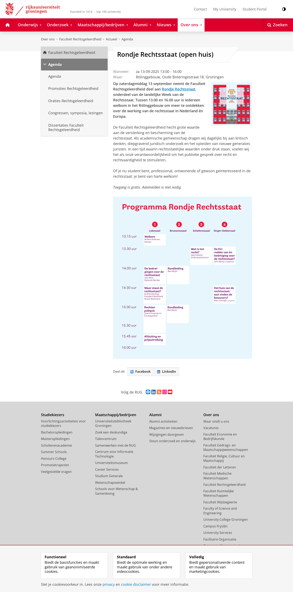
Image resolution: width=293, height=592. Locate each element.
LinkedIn (166, 371)
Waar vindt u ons (216, 421)
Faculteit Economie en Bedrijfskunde (220, 436)
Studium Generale (109, 476)
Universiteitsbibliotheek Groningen (113, 423)
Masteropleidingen (55, 439)
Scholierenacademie (56, 445)
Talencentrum (106, 439)
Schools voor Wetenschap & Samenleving (116, 491)
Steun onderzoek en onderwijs (172, 441)
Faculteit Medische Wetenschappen (217, 476)
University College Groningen (225, 519)
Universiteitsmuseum (111, 463)
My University (224, 9)
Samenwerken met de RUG (115, 445)
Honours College (53, 458)
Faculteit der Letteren (219, 467)
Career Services (107, 469)
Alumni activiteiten (163, 421)
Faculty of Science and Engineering (220, 510)
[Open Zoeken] (277, 24)
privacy (109, 584)
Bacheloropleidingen (56, 432)
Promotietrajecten (55, 465)
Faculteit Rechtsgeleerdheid (80, 39)
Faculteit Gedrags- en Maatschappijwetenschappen (225, 447)
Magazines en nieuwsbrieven (171, 428)
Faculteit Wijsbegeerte (220, 502)
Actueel (111, 39)
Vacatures (211, 428)
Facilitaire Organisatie (219, 539)
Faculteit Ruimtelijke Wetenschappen (218, 493)
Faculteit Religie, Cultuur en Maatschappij (224, 458)
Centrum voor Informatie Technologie (114, 454)
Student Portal (255, 9)
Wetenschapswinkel (110, 482)
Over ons (48, 39)
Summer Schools (54, 452)
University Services (217, 533)
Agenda (127, 39)
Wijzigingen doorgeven (166, 434)
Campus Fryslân (215, 526)
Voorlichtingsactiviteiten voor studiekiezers (63, 423)
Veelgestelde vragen (56, 471)
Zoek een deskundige (111, 432)
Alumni (155, 415)
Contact (200, 9)
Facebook (140, 371)
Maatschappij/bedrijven (115, 415)
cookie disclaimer (136, 584)
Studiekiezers (52, 415)
